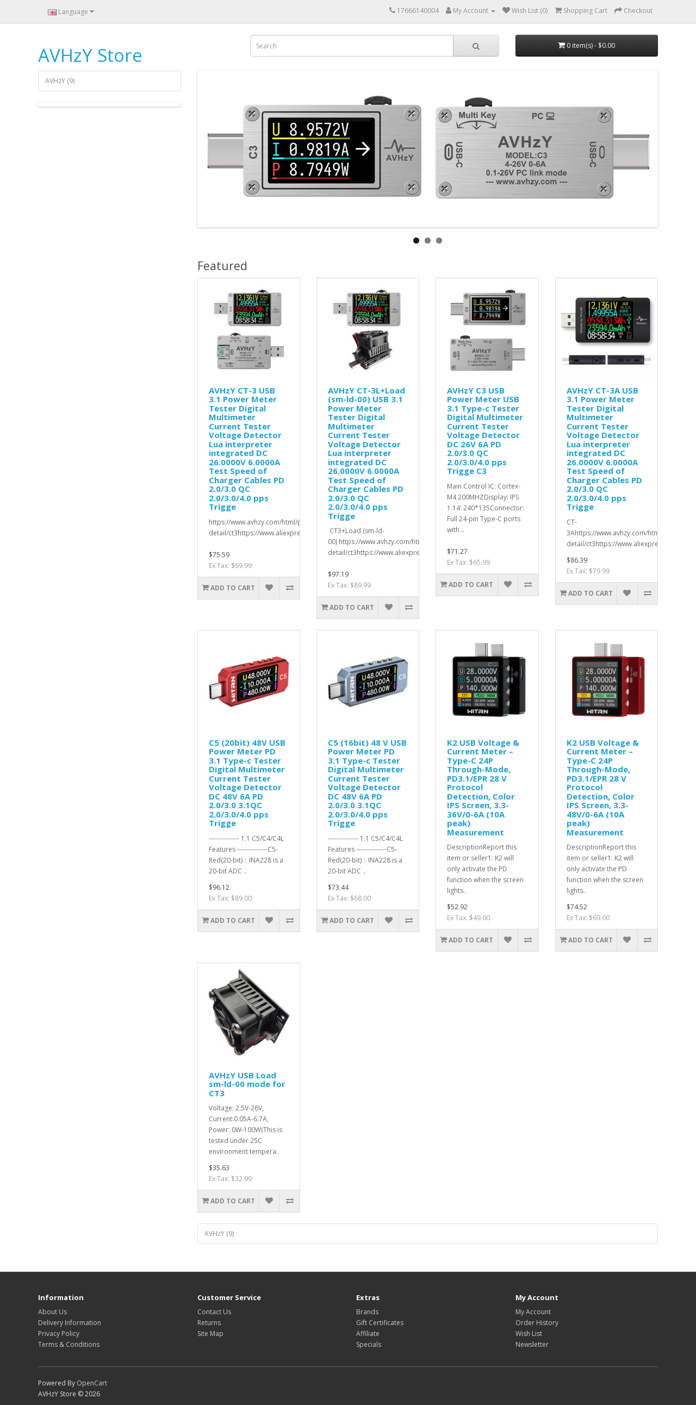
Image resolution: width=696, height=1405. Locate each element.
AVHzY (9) (59, 80)
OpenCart (92, 1383)
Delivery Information (69, 1322)
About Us (52, 1311)
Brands (367, 1311)
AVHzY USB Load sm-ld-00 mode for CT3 (247, 1084)
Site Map (210, 1333)
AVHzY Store (90, 55)
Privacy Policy (58, 1333)
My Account (533, 1311)
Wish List (528, 1333)
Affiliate (368, 1333)
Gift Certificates (379, 1322)
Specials (368, 1344)
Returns (209, 1322)
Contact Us (214, 1311)
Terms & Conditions (69, 1344)
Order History (536, 1322)
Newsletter (532, 1344)
